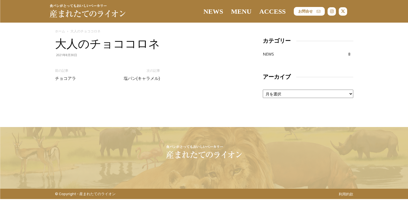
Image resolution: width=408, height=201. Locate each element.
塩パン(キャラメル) (142, 78)
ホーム (60, 31)
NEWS (268, 54)
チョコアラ (65, 78)
